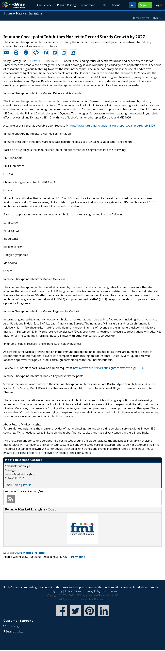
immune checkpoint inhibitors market (33, 101)
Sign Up (145, 5)
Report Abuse (111, 591)
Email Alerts (141, 18)
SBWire (13, 5)
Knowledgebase (16, 626)
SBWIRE (36, 61)
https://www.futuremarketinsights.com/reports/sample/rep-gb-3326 (112, 125)
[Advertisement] (82, 26)
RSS (158, 18)
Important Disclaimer (94, 599)
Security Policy (54, 591)
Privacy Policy (93, 591)
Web (17, 485)
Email (8, 485)
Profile (27, 485)
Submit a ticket (14, 631)
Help (104, 5)
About (116, 5)
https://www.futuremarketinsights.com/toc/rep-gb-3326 (108, 368)
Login (158, 5)
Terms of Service (74, 591)
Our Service (44, 5)
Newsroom (88, 5)
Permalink (78, 557)
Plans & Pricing (66, 5)
